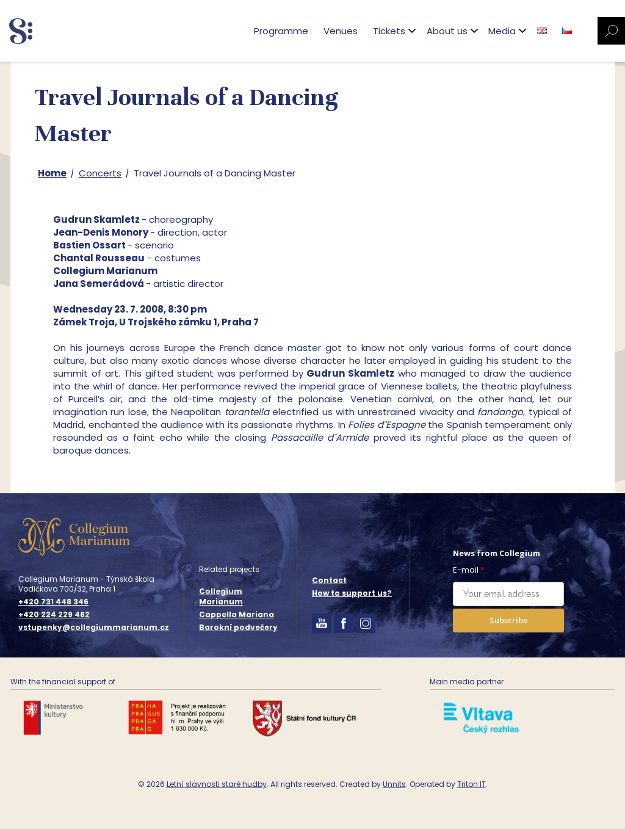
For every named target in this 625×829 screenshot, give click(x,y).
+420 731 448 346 (53, 602)
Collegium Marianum (221, 596)
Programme (281, 30)
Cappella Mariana (236, 614)
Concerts (100, 173)
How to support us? (352, 593)
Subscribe (509, 620)
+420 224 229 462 (54, 615)
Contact (329, 580)
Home (52, 173)
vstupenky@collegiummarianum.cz (93, 627)
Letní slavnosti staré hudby (217, 784)
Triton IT (471, 784)
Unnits (394, 784)
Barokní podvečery (238, 627)
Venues (340, 30)
